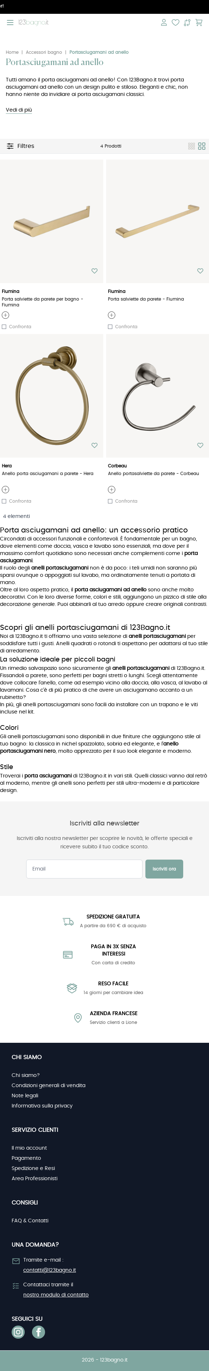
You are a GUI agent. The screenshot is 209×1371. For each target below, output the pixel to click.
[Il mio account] (164, 22)
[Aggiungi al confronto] (4, 327)
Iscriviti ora (164, 869)
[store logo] (33, 23)
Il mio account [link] (29, 1148)
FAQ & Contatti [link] (30, 1220)
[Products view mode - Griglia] (201, 146)
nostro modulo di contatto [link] (56, 1295)
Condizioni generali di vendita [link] (48, 1085)
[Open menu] (10, 22)
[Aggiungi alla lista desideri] (94, 271)
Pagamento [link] (26, 1158)
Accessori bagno (44, 52)
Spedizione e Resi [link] (33, 1168)
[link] (18, 1332)
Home (12, 52)
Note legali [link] (25, 1095)
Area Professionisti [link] (34, 1178)
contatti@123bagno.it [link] (49, 1270)
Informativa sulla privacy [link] (42, 1106)
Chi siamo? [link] (26, 1075)
